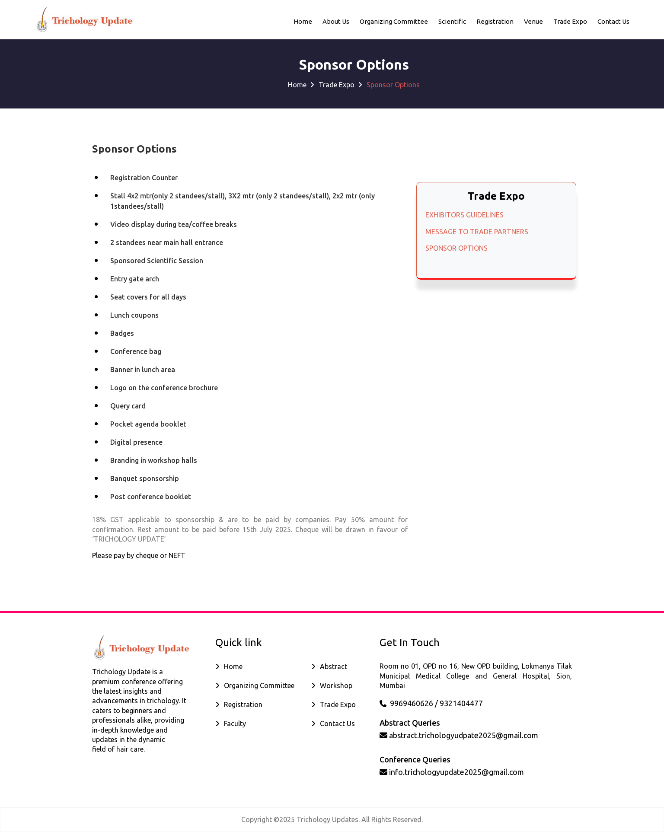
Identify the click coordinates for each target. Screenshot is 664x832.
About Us (335, 21)
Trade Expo (570, 21)
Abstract (333, 666)
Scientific (452, 21)
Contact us (613, 21)
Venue (533, 21)
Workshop (336, 685)
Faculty (235, 723)
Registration (495, 21)
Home (303, 21)
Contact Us (337, 723)
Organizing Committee (394, 21)
